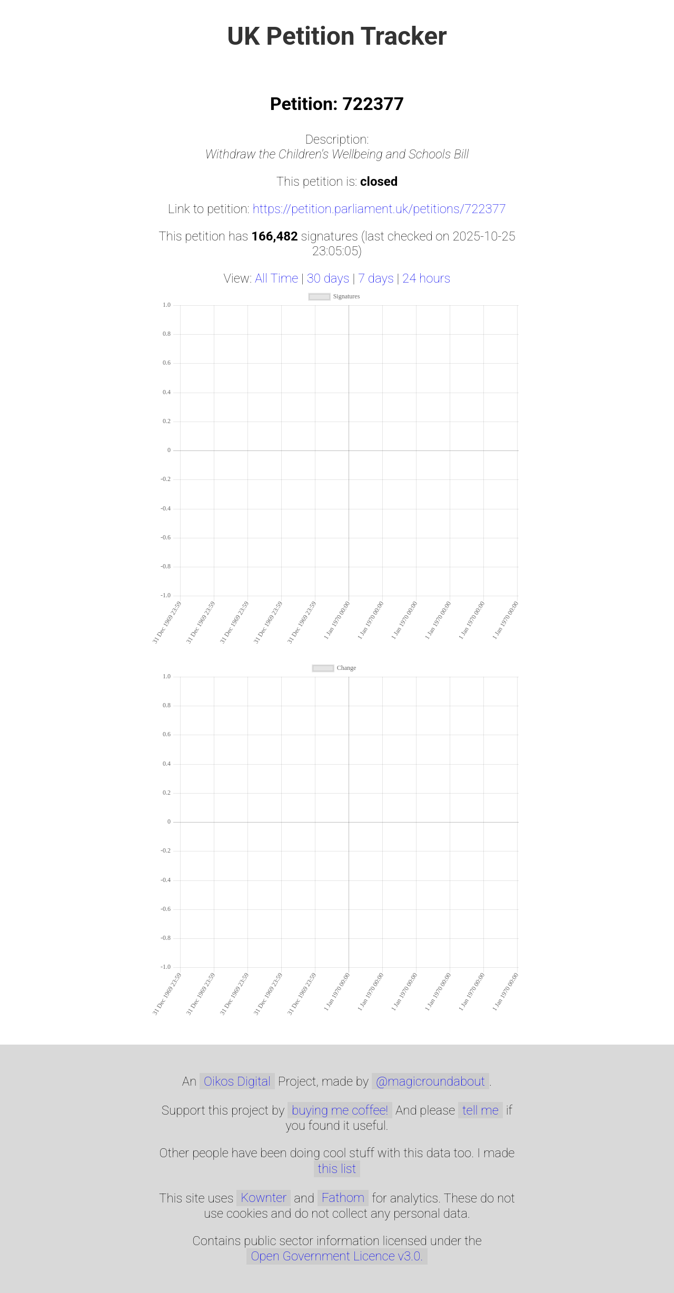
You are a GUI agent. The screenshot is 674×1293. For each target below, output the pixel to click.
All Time (276, 278)
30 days (328, 278)
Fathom (343, 1197)
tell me (480, 1110)
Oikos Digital (237, 1081)
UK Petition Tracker (337, 36)
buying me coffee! (340, 1110)
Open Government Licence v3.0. (337, 1256)
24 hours (426, 278)
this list (337, 1168)
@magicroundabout (430, 1081)
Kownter (263, 1197)
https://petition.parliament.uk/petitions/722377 (379, 209)
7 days (376, 278)
